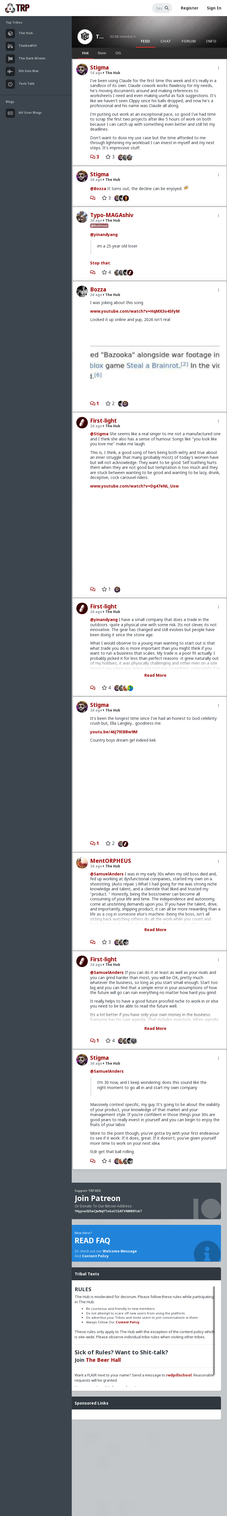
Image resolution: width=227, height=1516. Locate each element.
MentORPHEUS (110, 861)
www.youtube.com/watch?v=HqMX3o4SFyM (135, 311)
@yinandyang (104, 234)
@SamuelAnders (107, 874)
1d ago (96, 72)
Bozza (98, 289)
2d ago (96, 179)
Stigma (99, 67)
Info (211, 41)
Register (189, 8)
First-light (103, 420)
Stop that (100, 263)
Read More (155, 675)
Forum (189, 41)
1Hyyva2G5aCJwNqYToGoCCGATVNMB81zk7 (108, 1211)
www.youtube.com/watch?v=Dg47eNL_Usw (134, 486)
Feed (145, 41)
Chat (165, 41)
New (102, 52)
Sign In (214, 8)
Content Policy (95, 1256)
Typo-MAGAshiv (111, 215)
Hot (85, 52)
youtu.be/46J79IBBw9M (113, 731)
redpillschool (179, 1375)
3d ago (96, 866)
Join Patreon (98, 1198)
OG (118, 52)
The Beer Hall (103, 1359)
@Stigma (99, 433)
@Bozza (98, 188)
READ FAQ (92, 1240)
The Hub (100, 36)
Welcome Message (120, 1251)
